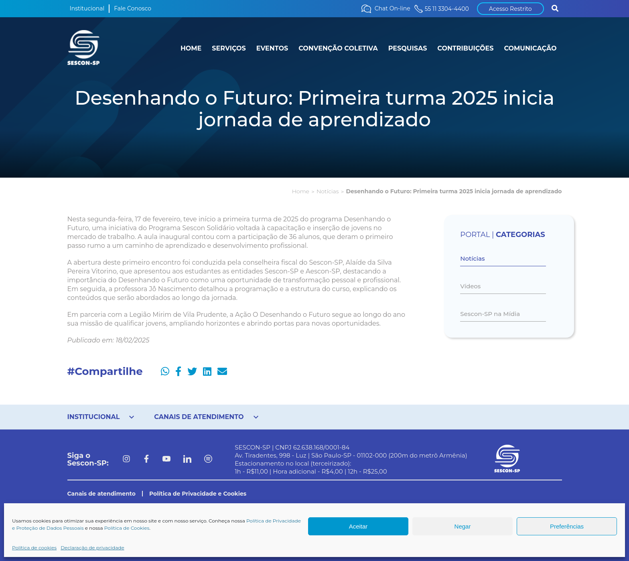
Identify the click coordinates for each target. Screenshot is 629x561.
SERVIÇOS (229, 48)
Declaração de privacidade (92, 548)
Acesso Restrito (510, 8)
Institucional (87, 8)
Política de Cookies (127, 528)
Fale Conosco (132, 8)
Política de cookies (34, 548)
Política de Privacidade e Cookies (197, 493)
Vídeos (470, 286)
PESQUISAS (407, 48)
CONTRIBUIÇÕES (465, 48)
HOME (191, 48)
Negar (463, 526)
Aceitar (358, 526)
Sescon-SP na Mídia (490, 314)
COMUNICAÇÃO (530, 48)
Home (300, 191)
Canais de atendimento (101, 493)
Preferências (567, 526)
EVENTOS (272, 48)
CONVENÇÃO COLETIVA (338, 48)
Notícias (328, 191)
